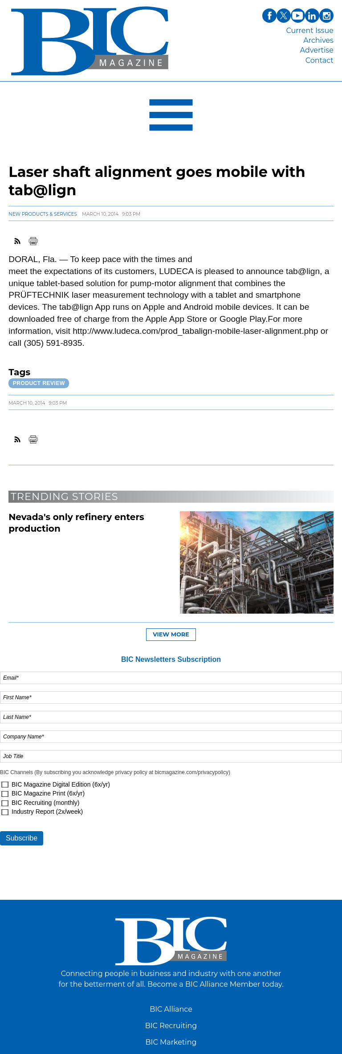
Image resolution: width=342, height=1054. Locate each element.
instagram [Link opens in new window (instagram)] (326, 15)
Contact (319, 60)
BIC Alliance (171, 1009)
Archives (318, 40)
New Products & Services (42, 214)
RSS (17, 241)
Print (33, 241)
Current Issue (309, 30)
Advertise (317, 50)
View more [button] (171, 634)
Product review (39, 383)
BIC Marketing (171, 1042)
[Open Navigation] (171, 117)
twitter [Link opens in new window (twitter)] (284, 15)
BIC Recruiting (171, 1025)
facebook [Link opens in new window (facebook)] (269, 15)
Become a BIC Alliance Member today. (215, 984)
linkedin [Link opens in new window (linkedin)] (312, 15)
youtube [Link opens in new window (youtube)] (298, 15)
